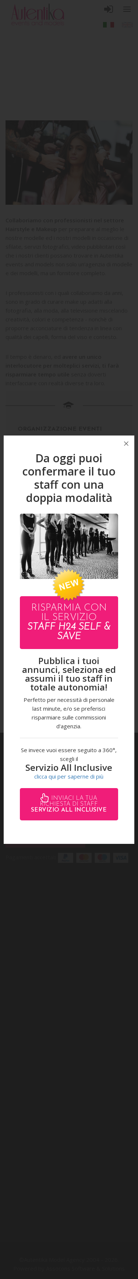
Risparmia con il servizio (68, 622)
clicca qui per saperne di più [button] (68, 776)
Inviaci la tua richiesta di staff (69, 804)
